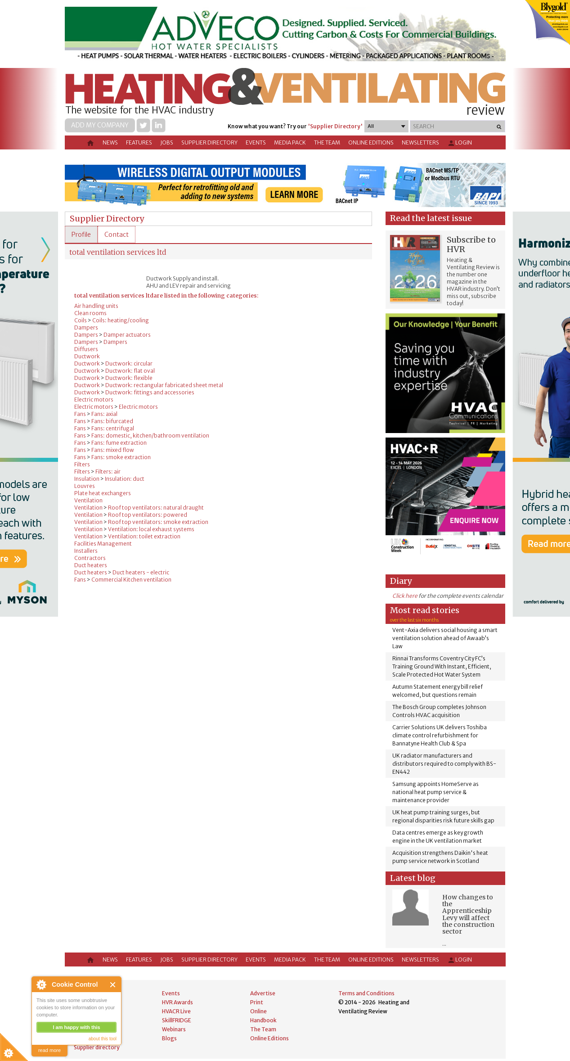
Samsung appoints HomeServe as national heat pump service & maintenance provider (435, 792)
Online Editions (371, 142)
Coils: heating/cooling (120, 320)
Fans (80, 414)
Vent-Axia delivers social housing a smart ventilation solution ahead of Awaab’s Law (445, 638)
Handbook (263, 1020)
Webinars (174, 1029)
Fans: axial (104, 414)
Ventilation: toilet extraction (144, 536)
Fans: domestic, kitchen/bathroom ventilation (150, 435)
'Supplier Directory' (335, 126)
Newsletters (420, 142)
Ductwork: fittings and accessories (149, 392)
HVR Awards (177, 1002)
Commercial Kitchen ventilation (131, 579)
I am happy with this (76, 1027)
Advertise (262, 993)
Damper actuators (127, 334)
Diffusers (86, 349)
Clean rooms (90, 313)
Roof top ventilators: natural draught (156, 507)
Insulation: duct (124, 478)
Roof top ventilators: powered (147, 514)
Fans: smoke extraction (121, 457)
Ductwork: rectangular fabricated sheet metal (164, 385)
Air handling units (96, 305)
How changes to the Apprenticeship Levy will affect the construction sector (468, 914)
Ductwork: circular (129, 363)
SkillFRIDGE (176, 1020)
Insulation (86, 478)
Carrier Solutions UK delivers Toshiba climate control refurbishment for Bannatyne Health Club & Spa (439, 735)
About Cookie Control (41, 984)
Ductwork (87, 356)
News (110, 142)
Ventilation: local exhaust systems (151, 529)
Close (113, 985)
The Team (327, 142)
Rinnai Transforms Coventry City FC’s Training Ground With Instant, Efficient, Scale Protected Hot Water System (441, 666)
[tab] (81, 234)
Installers (86, 550)
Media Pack (290, 142)
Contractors (90, 558)
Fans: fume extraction (119, 442)
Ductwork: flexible (129, 378)
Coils (80, 320)
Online (258, 1011)
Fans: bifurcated (112, 421)
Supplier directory (209, 142)
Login (459, 143)
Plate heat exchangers (102, 493)
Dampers (86, 327)
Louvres (84, 486)
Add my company (100, 125)
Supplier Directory (107, 218)
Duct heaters (90, 565)
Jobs (166, 142)
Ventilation (88, 500)
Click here (404, 595)
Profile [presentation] (81, 234)
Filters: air (108, 471)
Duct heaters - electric (140, 572)
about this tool (103, 1038)
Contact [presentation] (116, 234)
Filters (82, 464)
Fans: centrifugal (112, 428)
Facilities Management (103, 543)
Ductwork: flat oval (130, 370)
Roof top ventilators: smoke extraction (158, 522)
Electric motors (93, 399)
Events (256, 142)
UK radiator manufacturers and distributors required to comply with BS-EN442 (444, 763)
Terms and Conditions (366, 993)
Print (256, 1002)
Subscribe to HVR (471, 244)
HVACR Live (176, 1011)
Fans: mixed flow (112, 450)
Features (139, 142)
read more (49, 1050)
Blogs (169, 1038)
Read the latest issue (431, 218)
